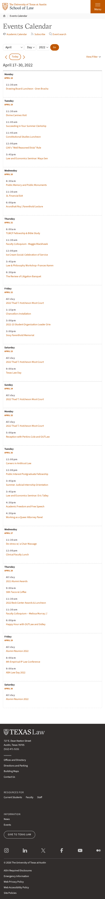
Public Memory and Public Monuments (26, 185)
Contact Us (9, 777)
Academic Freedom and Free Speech (25, 506)
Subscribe (38, 34)
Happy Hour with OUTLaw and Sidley (25, 624)
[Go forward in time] (24, 57)
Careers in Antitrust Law (18, 463)
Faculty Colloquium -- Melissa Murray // (26, 613)
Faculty (29, 797)
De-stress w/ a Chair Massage (21, 544)
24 (8, 388)
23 (8, 351)
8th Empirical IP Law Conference (23, 662)
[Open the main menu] (98, 6)
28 (8, 570)
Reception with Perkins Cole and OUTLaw (28, 437)
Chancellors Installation (18, 314)
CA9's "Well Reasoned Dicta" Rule (23, 148)
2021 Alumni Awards (17, 581)
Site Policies (10, 893)
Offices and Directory (15, 760)
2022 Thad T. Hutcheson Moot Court (25, 303)
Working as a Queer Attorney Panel (24, 517)
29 (8, 640)
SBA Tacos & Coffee (16, 592)
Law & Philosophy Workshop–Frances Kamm (29, 265)
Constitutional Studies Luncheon (23, 137)
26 (8, 452)
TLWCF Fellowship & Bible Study (23, 233)
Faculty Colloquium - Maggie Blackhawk (27, 244)
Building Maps (11, 771)
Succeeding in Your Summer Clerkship (26, 126)
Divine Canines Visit (16, 115)
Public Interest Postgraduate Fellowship (27, 474)
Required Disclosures (18, 870)
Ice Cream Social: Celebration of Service (27, 255)
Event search (57, 34)
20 (8, 174)
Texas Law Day (13, 373)
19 (8, 104)
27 (8, 533)
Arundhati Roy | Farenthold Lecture (24, 206)
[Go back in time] (6, 57)
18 (8, 78)
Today (15, 57)
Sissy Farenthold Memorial (20, 335)
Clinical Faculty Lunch (17, 554)
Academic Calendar (15, 34)
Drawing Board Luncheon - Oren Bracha (27, 89)
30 (8, 688)
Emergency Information (16, 876)
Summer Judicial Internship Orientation (27, 485)
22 (8, 292)
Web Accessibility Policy (16, 887)
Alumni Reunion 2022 (17, 651)
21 (8, 222)
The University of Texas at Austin (29, 863)
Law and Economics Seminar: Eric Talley (27, 495)
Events (7, 825)
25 (8, 415)
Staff (39, 797)
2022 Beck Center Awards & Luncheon (26, 603)
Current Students (13, 797)
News (7, 819)
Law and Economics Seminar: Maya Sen (27, 158)
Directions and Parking (16, 766)
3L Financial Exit (14, 196)
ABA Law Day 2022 (15, 672)
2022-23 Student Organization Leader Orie (28, 324)
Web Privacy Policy (14, 882)
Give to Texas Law (19, 834)
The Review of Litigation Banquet (23, 276)
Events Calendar (18, 16)
